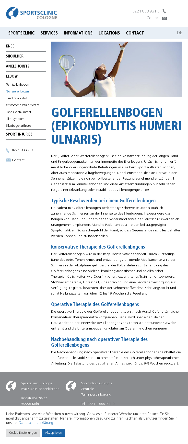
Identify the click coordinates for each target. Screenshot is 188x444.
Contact (153, 18)
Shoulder (15, 56)
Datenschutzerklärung (36, 423)
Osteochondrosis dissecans (22, 105)
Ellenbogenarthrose (18, 125)
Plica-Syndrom (15, 119)
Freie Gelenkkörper (18, 112)
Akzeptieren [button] (53, 432)
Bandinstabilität (16, 98)
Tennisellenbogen (17, 84)
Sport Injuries (19, 135)
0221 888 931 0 (146, 11)
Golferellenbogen (17, 91)
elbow (12, 77)
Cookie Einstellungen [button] (23, 432)
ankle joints (17, 66)
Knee (10, 46)
